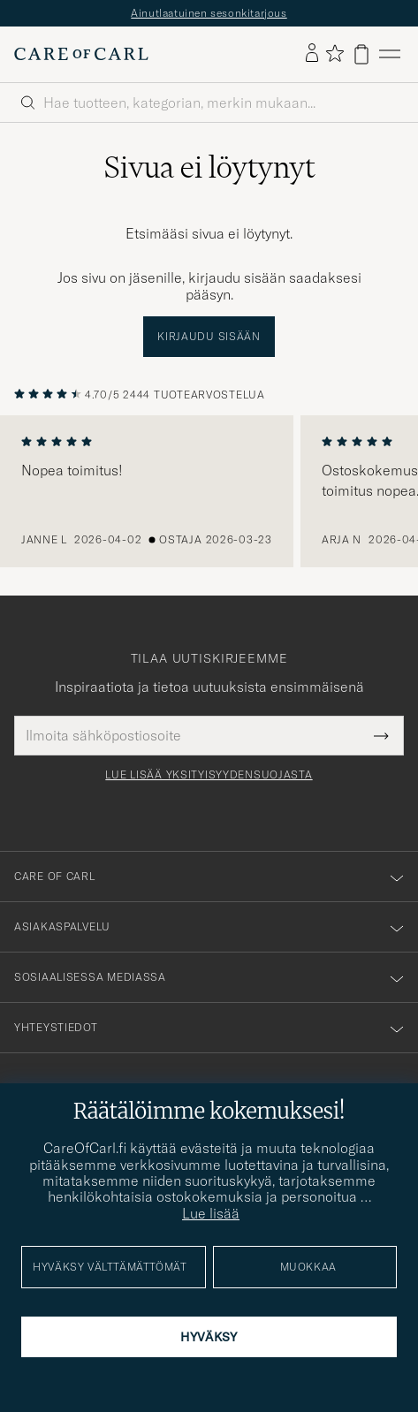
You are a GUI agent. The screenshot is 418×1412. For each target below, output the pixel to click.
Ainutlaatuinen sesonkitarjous (208, 12)
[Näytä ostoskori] (361, 54)
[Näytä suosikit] (334, 54)
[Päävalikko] (390, 54)
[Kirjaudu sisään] (312, 54)
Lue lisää (210, 1213)
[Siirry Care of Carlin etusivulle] (81, 54)
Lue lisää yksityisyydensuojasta (208, 775)
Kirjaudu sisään (209, 336)
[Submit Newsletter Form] (381, 735)
